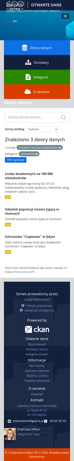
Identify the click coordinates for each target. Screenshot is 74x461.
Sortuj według (14, 129)
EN (15, 21)
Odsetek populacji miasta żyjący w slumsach (32, 211)
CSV (8, 197)
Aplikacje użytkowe (37, 371)
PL (8, 21)
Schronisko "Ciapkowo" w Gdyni (30, 236)
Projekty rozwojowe (37, 380)
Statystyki (37, 394)
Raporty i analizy (37, 375)
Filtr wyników (15, 160)
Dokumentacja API (24, 271)
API (65, 267)
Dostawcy (37, 62)
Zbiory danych (37, 48)
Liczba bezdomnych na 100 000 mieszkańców (29, 176)
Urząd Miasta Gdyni (37, 299)
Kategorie (37, 77)
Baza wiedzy (37, 366)
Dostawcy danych (37, 349)
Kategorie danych (37, 354)
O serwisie (37, 92)
